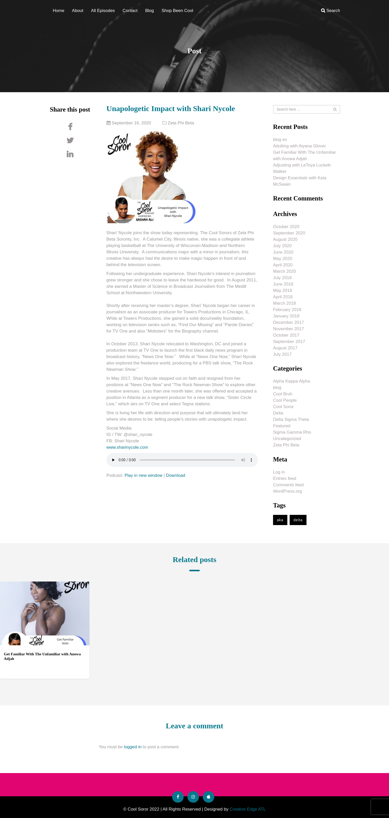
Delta (278, 413)
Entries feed (284, 478)
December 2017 (288, 322)
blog (277, 387)
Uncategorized (287, 438)
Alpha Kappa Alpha (291, 381)
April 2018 (283, 296)
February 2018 (287, 309)
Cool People (285, 400)
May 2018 (282, 290)
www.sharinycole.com (127, 447)
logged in (133, 746)
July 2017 (282, 354)
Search (330, 10)
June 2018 (283, 284)
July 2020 (282, 245)
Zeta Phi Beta (181, 123)
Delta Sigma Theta (291, 419)
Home (58, 10)
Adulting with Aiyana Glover (299, 146)
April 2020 (283, 265)
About (77, 10)
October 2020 (286, 226)
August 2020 (285, 239)
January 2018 (286, 316)
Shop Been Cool (177, 10)
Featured (281, 425)
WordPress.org (287, 491)
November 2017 (288, 328)
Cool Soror (283, 406)
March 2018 (284, 303)
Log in (279, 472)
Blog (149, 10)
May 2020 (282, 258)
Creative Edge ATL (248, 809)
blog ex (280, 139)
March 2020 (284, 271)
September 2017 (289, 341)
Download (175, 475)
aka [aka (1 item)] (280, 520)
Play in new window (143, 475)
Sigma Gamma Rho (292, 432)
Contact (130, 10)
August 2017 (285, 348)
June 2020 (283, 252)
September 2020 (289, 233)
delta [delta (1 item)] (297, 520)
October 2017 (286, 335)
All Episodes (103, 10)
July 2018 (282, 277)
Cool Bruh (282, 394)
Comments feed (288, 484)
